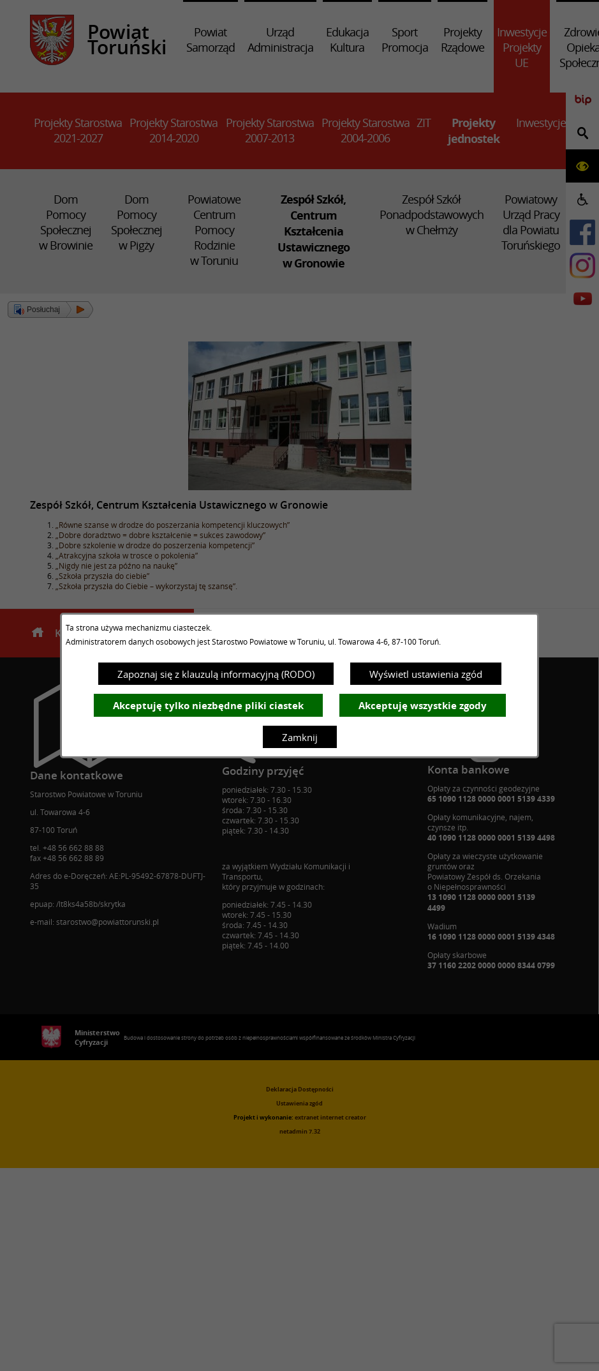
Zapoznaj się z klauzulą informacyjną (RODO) (215, 674)
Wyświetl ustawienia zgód (425, 674)
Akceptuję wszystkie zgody (423, 705)
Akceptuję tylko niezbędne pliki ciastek (208, 705)
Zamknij (300, 737)
